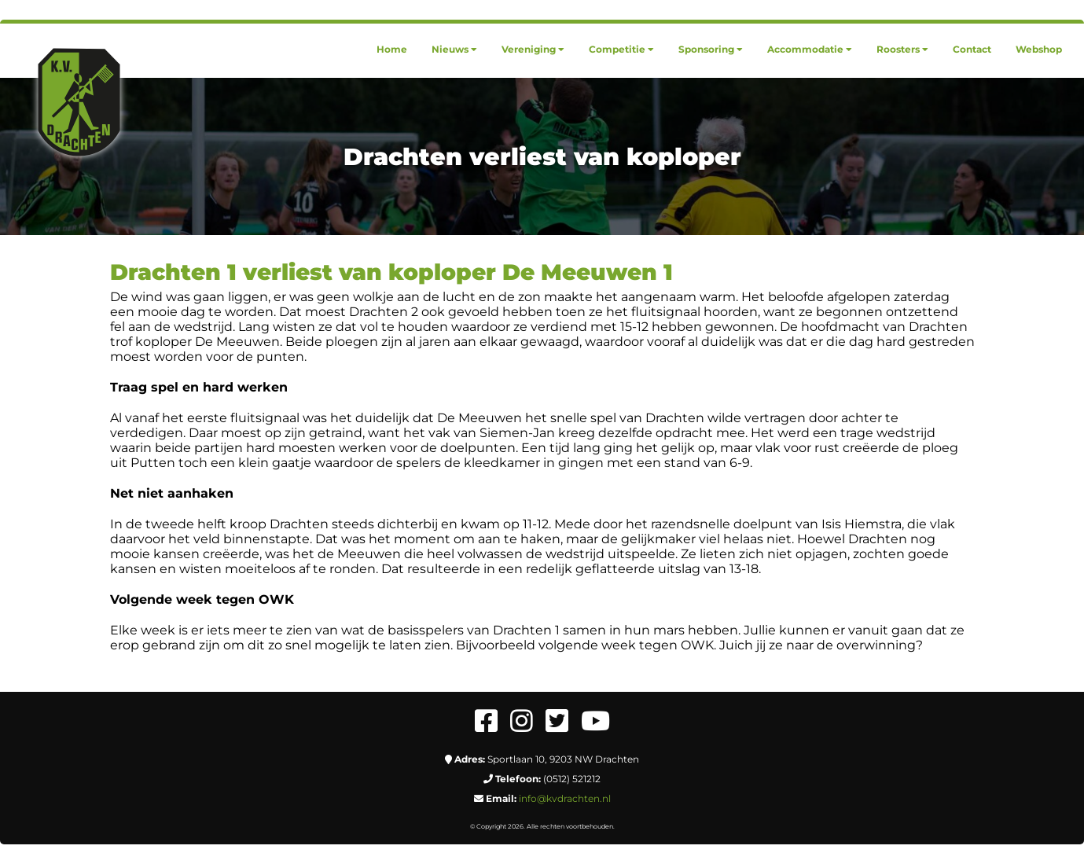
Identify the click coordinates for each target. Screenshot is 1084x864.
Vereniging (533, 49)
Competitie (621, 49)
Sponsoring (710, 49)
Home (392, 49)
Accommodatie (809, 49)
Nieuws (454, 49)
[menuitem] (391, 49)
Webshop (1039, 49)
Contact (972, 49)
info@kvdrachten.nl (565, 798)
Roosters (902, 49)
